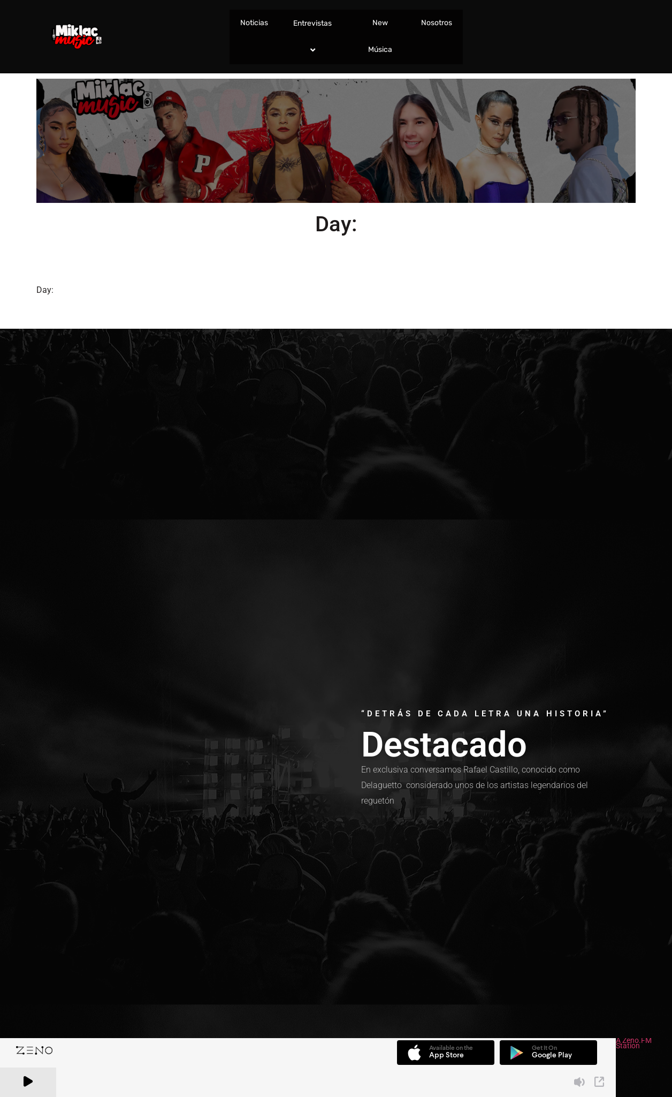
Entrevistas (314, 37)
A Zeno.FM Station (634, 1044)
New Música (380, 36)
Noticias (254, 22)
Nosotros (436, 22)
